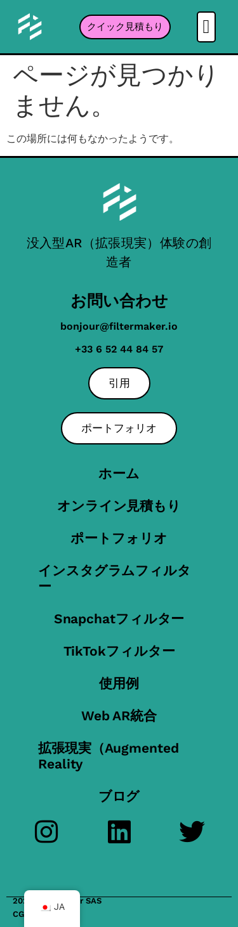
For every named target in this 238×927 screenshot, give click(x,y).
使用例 (119, 683)
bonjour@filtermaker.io (119, 326)
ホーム (119, 473)
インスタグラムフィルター (114, 578)
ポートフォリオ (118, 538)
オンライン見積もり (119, 506)
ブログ (119, 796)
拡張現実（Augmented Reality (108, 756)
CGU (21, 914)
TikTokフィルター (119, 651)
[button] (206, 26)
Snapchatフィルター (119, 618)
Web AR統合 (119, 715)
